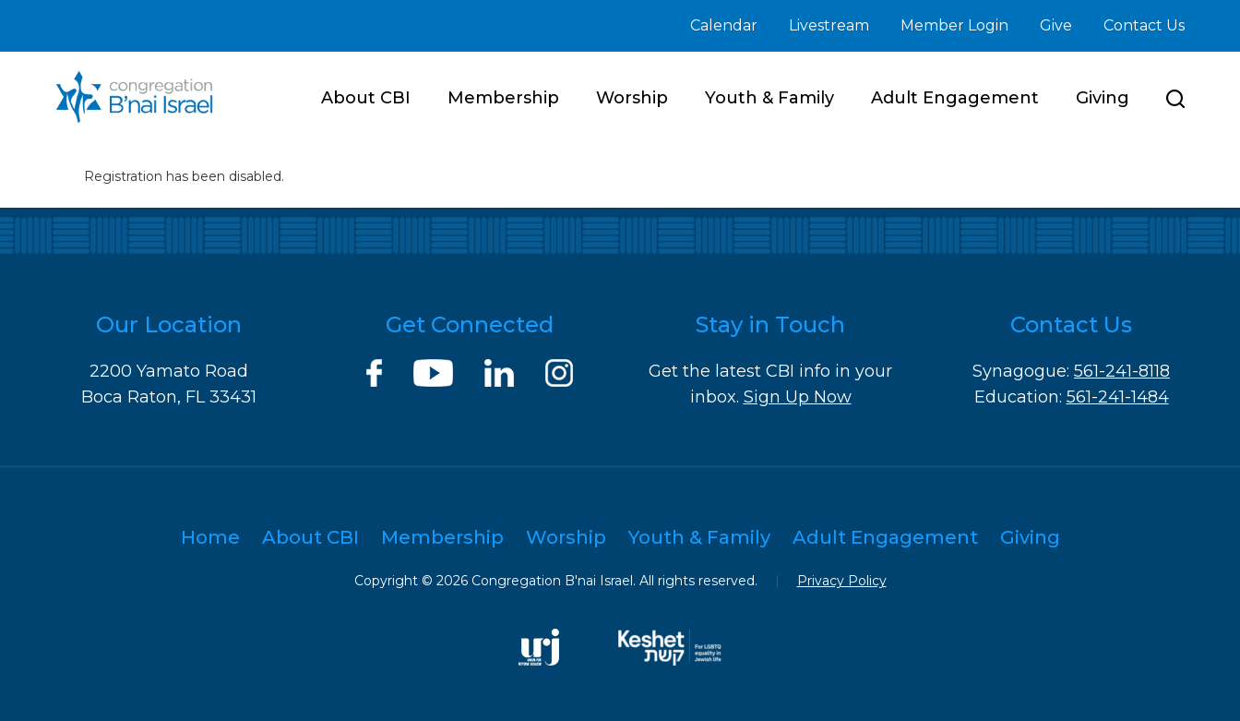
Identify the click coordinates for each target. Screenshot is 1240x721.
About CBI (366, 98)
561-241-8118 (1122, 371)
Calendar (723, 25)
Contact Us (1144, 25)
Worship (632, 98)
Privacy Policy (842, 580)
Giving (1102, 98)
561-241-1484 (1118, 397)
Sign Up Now (798, 397)
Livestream (829, 25)
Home (210, 537)
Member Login (954, 25)
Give (1056, 25)
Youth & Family (769, 98)
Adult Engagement (955, 98)
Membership (503, 98)
